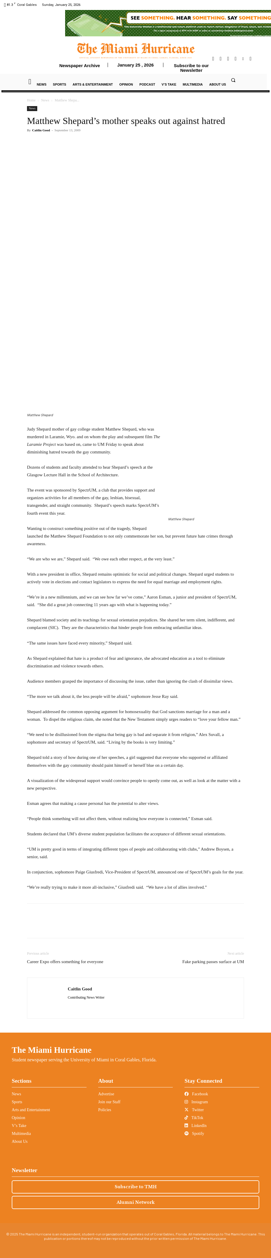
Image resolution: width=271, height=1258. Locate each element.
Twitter (194, 1110)
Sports (17, 1102)
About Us (20, 1141)
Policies (104, 1110)
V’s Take (19, 1125)
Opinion (18, 1118)
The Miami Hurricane (52, 1050)
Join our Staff (109, 1102)
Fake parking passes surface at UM (213, 961)
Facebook (196, 1094)
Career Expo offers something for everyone (65, 961)
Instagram (196, 1102)
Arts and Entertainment (31, 1110)
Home (31, 100)
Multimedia (21, 1133)
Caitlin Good (41, 130)
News (45, 100)
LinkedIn (195, 1125)
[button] (233, 80)
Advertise (106, 1094)
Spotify (194, 1133)
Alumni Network (136, 1202)
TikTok (193, 1118)
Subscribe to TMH (136, 1186)
